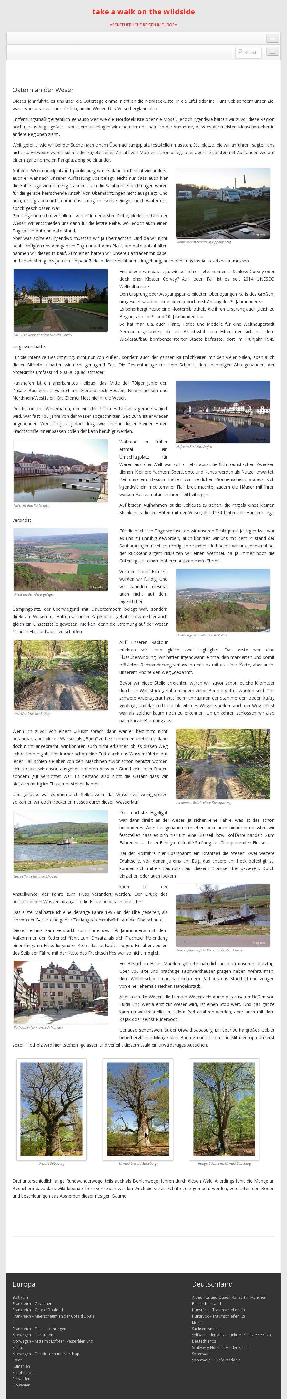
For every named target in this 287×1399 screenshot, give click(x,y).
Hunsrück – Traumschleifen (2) (218, 1316)
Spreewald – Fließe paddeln (216, 1360)
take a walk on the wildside (143, 11)
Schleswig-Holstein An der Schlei (220, 1347)
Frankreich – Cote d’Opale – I (38, 1310)
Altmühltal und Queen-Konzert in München (229, 1297)
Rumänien (21, 1366)
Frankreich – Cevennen (32, 1303)
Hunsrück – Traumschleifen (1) (218, 1310)
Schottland (22, 1372)
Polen (18, 1360)
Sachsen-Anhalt (205, 1328)
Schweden (21, 1378)
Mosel (197, 1322)
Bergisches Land (206, 1303)
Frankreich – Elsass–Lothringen (39, 1328)
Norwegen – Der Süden (33, 1335)
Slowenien (21, 1385)
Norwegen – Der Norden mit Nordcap (46, 1353)
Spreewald (201, 1353)
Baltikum (20, 1297)
